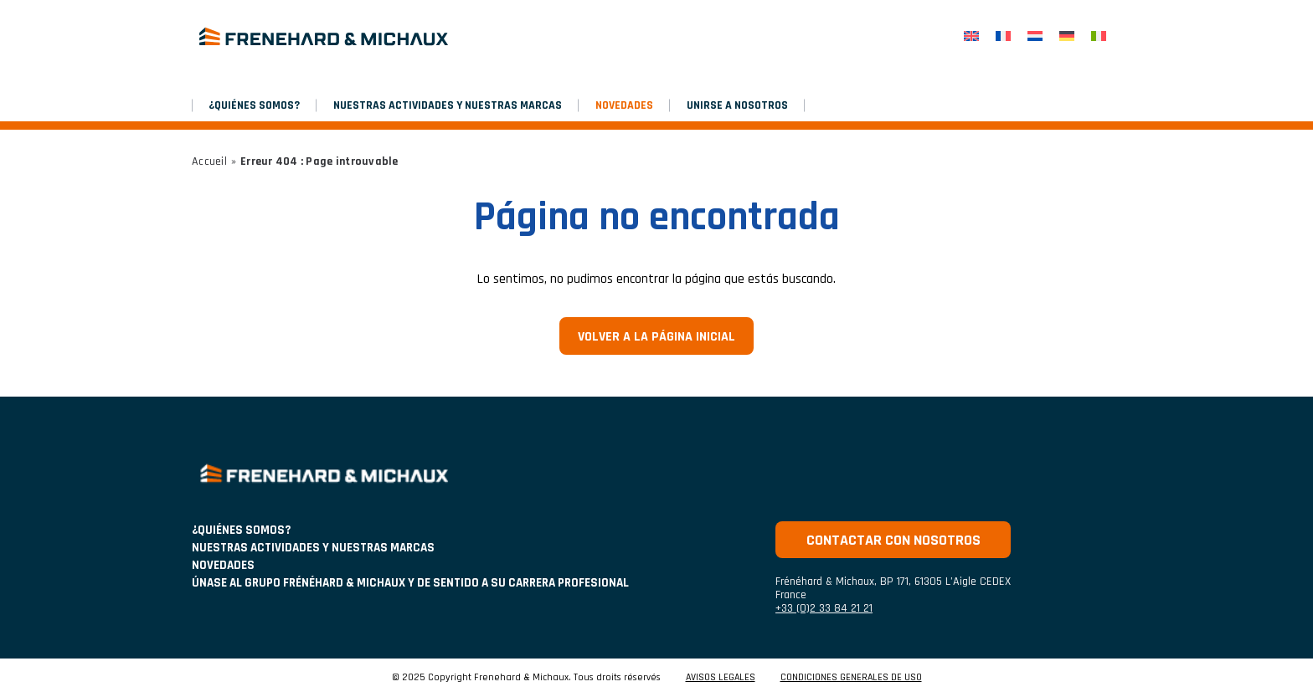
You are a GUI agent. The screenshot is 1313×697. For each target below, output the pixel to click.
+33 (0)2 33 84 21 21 (824, 608)
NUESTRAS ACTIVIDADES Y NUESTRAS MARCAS (447, 105)
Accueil (209, 161)
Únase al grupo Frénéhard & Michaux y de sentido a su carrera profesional (410, 583)
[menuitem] (971, 36)
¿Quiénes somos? (254, 105)
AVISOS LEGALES (720, 678)
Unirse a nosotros (737, 105)
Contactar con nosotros (893, 540)
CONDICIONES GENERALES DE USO (851, 678)
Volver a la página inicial (656, 337)
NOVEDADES (624, 105)
